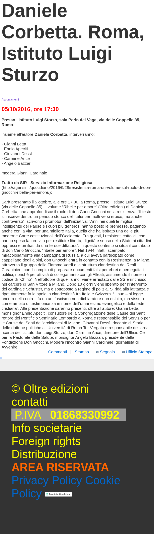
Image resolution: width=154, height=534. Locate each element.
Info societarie (46, 428)
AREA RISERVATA (60, 467)
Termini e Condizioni (59, 494)
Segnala (107, 351)
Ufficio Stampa (139, 351)
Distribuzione (44, 454)
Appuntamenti (10, 99)
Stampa (82, 351)
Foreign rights (46, 441)
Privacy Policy (46, 480)
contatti (29, 401)
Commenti (57, 351)
